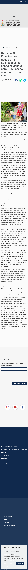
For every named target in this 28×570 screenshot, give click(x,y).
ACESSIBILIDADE (22, 1)
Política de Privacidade (17, 555)
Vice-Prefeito (6, 522)
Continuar (20, 563)
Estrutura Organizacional (10, 525)
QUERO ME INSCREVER (19, 383)
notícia (8, 47)
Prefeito (5, 519)
